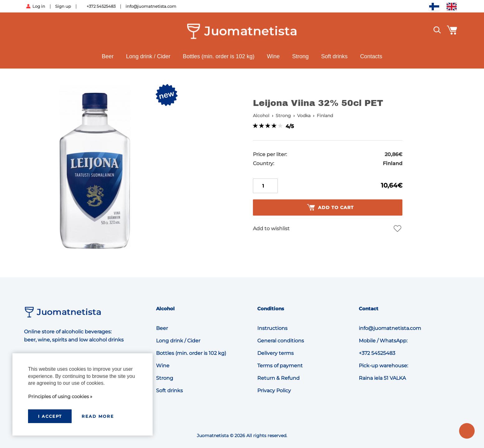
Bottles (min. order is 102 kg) (218, 56)
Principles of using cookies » (60, 396)
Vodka (304, 115)
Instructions (272, 328)
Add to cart (330, 207)
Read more (98, 416)
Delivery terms (275, 353)
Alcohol (261, 115)
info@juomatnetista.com (151, 6)
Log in (38, 6)
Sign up (63, 6)
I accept (50, 416)
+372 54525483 (101, 6)
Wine (273, 56)
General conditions (280, 341)
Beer (108, 56)
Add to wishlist (271, 228)
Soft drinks (334, 56)
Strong (300, 56)
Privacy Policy (274, 390)
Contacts (371, 56)
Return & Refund (278, 378)
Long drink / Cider (148, 56)
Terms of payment (280, 366)
